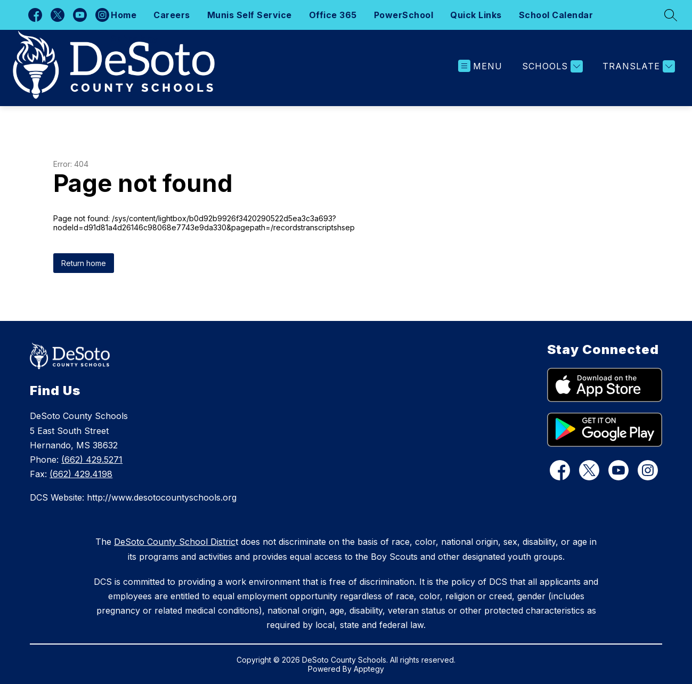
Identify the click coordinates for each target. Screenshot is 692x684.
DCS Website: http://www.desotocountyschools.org (133, 497)
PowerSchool (404, 15)
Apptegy (369, 668)
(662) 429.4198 (81, 474)
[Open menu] (480, 66)
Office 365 (333, 15)
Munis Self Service (249, 15)
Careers (171, 15)
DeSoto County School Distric (174, 541)
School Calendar (556, 15)
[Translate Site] (637, 66)
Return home (83, 263)
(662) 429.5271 (92, 459)
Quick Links (476, 15)
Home (123, 15)
